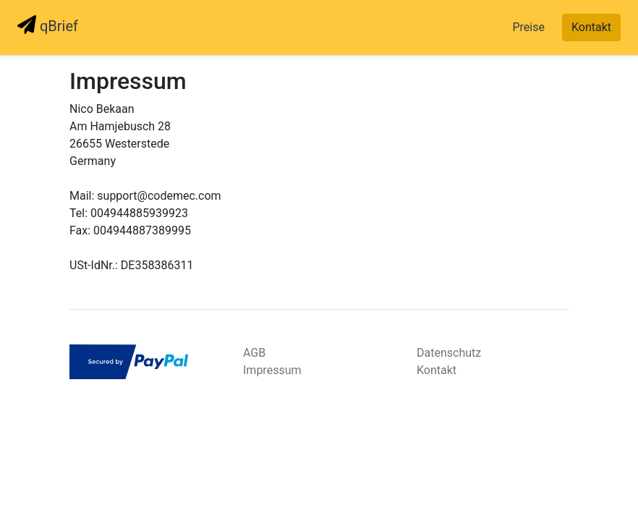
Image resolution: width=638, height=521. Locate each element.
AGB (254, 353)
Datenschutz (449, 353)
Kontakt (591, 27)
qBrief (47, 25)
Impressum (272, 370)
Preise (528, 27)
